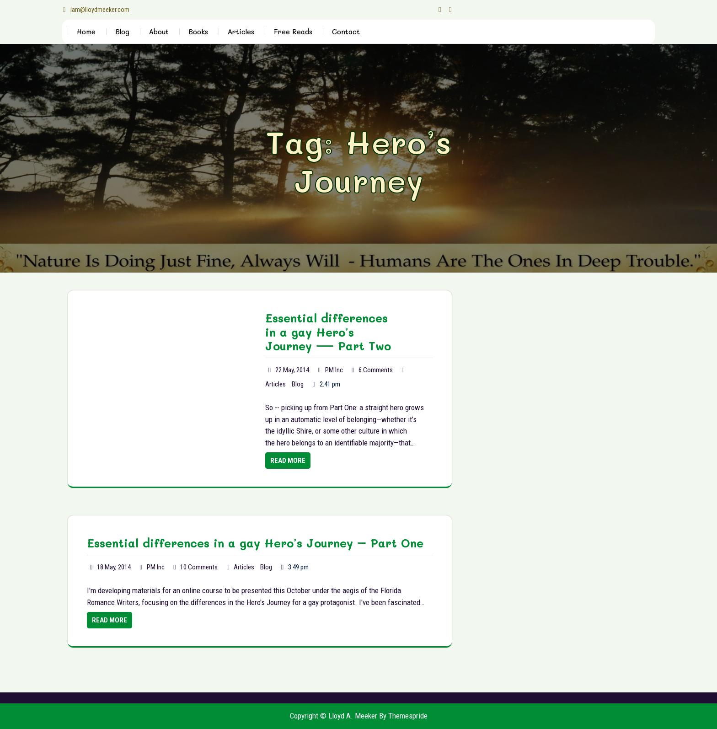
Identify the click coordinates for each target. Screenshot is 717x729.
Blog (122, 31)
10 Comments (199, 567)
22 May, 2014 (292, 370)
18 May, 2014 (114, 567)
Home (86, 31)
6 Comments (375, 370)
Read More (287, 460)
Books (198, 31)
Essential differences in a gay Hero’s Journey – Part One (255, 543)
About (159, 31)
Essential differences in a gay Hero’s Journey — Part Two (328, 332)
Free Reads (293, 31)
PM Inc (334, 370)
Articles (241, 31)
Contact (346, 31)
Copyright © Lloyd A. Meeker (333, 715)
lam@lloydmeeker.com (95, 9)
